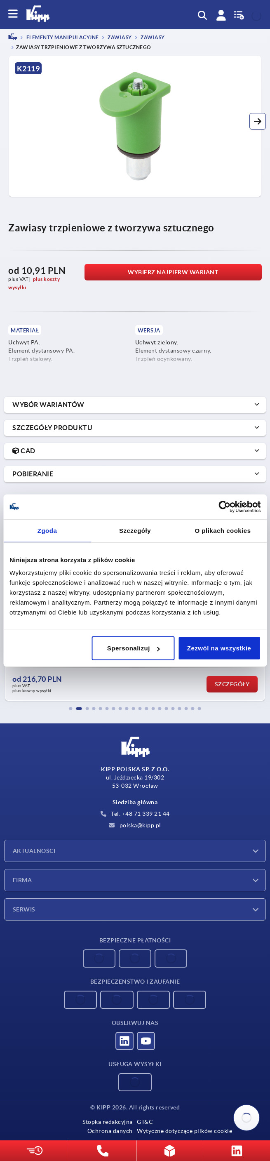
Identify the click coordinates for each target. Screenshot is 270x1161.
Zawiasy (119, 37)
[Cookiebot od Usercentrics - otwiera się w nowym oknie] (224, 506)
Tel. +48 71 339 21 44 (135, 813)
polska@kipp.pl (135, 825)
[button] (257, 121)
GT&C (145, 1122)
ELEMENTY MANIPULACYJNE (62, 37)
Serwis (24, 909)
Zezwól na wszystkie (219, 648)
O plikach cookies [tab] (223, 530)
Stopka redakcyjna (107, 1122)
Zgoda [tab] (47, 530)
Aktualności (34, 851)
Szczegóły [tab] (135, 530)
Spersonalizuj (133, 648)
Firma (22, 880)
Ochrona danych (110, 1131)
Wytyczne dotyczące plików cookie (184, 1131)
